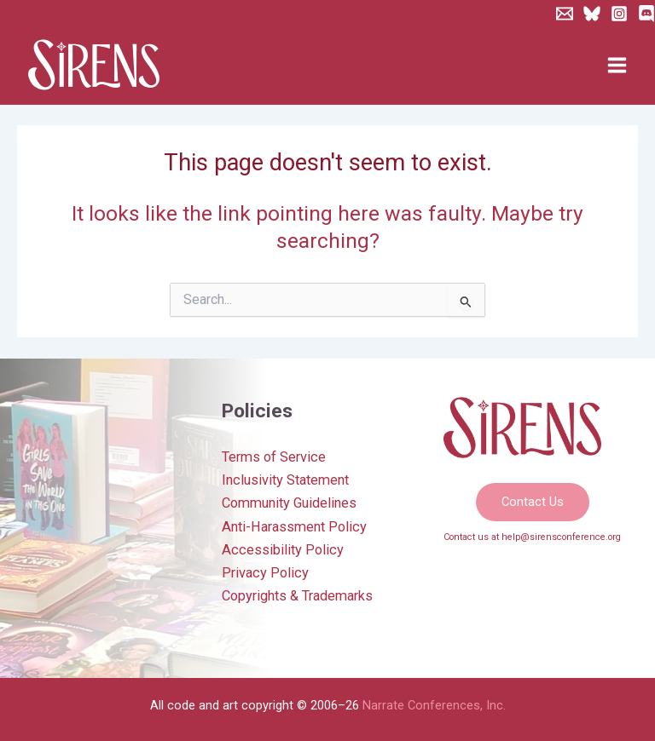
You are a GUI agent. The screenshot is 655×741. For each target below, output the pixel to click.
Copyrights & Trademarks (297, 596)
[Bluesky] (591, 13)
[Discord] (646, 13)
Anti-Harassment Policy (294, 527)
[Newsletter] (564, 13)
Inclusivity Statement (285, 480)
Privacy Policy (265, 573)
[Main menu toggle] (616, 65)
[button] (532, 502)
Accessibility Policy (283, 550)
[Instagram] (619, 13)
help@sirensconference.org (561, 537)
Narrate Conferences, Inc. (434, 705)
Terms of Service (274, 457)
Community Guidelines (289, 503)
